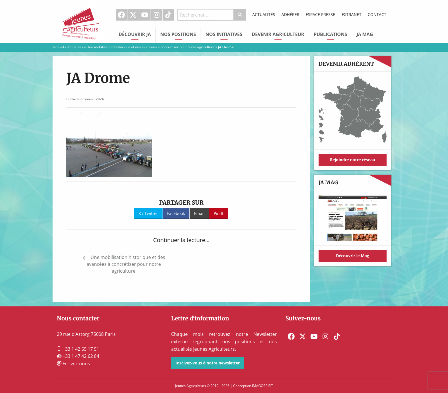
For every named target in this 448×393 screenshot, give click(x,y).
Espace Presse (320, 14)
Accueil (58, 47)
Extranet (351, 14)
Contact (377, 14)
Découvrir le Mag (352, 255)
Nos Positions (178, 34)
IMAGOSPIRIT (262, 385)
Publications (330, 34)
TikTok (168, 15)
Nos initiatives (223, 34)
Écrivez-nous (73, 363)
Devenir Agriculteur (278, 34)
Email (199, 213)
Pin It (218, 213)
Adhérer (290, 14)
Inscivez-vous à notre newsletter (207, 363)
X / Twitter (148, 213)
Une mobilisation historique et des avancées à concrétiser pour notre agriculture (151, 47)
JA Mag (365, 34)
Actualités (263, 14)
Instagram (156, 15)
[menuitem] (121, 15)
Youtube (145, 15)
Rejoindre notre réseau (352, 159)
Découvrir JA (135, 34)
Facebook (121, 15)
